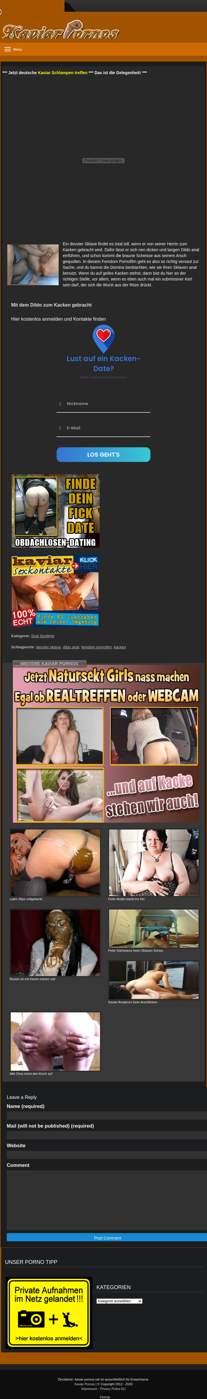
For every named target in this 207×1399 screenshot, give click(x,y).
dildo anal (71, 647)
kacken (120, 647)
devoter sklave (48, 647)
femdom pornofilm (96, 647)
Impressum (89, 1388)
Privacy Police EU (112, 1388)
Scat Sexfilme (42, 636)
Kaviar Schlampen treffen (62, 72)
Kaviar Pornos (84, 1384)
